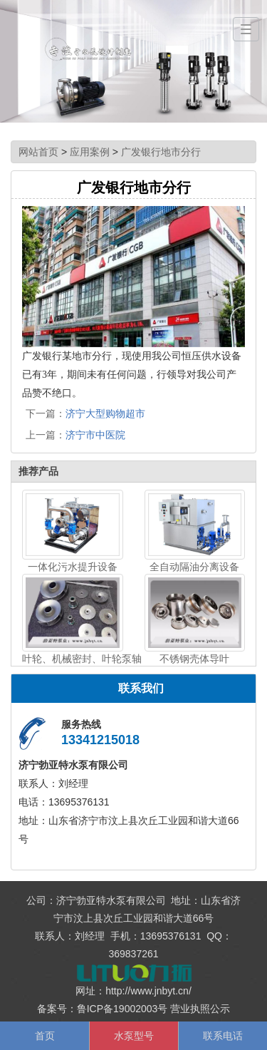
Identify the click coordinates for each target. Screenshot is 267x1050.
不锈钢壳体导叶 (194, 658)
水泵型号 (134, 1035)
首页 (45, 1035)
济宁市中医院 (95, 435)
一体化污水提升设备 (72, 566)
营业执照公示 (200, 1008)
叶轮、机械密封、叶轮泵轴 (82, 658)
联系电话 (223, 1035)
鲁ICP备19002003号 (122, 1008)
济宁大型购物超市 (105, 413)
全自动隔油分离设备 (194, 566)
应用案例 (90, 152)
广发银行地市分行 (161, 152)
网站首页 (38, 152)
